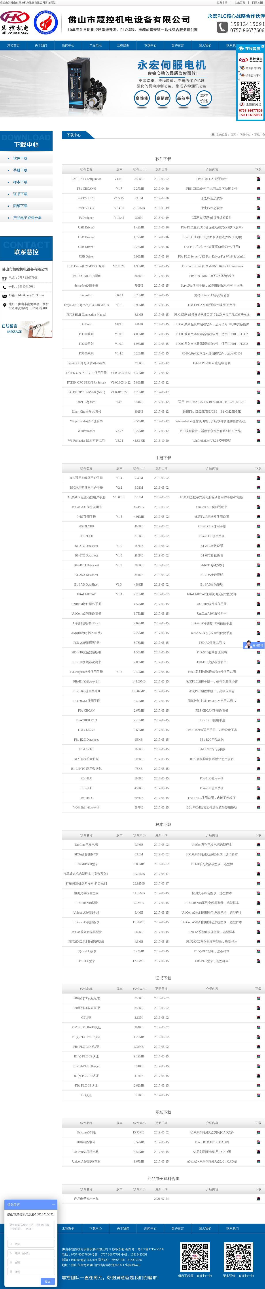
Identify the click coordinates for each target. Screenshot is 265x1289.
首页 (233, 134)
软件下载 (22, 158)
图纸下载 (22, 206)
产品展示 (95, 45)
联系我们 (232, 45)
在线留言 (240, 2)
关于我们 (41, 45)
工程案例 (123, 45)
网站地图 (257, 2)
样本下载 (22, 182)
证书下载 (22, 194)
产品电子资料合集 (29, 218)
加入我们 (205, 45)
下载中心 (150, 45)
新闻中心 (68, 45)
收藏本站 (222, 2)
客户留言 (178, 45)
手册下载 (22, 170)
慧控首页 (13, 45)
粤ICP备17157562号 (151, 1249)
